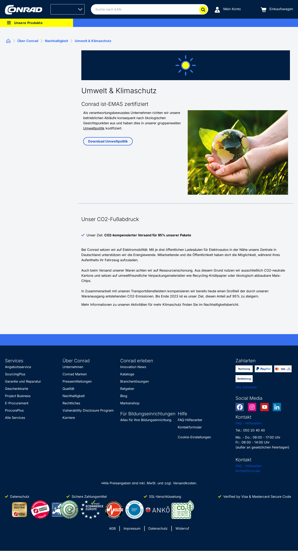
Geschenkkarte (16, 389)
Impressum (132, 528)
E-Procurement (16, 403)
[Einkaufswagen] (277, 9)
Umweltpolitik (94, 128)
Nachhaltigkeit (73, 396)
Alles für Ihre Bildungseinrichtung (145, 420)
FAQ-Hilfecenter (190, 420)
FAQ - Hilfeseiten (249, 423)
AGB (112, 528)
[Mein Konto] (227, 9)
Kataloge (127, 374)
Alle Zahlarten (246, 387)
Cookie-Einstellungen (194, 437)
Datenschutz (158, 528)
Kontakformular (190, 427)
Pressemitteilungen (77, 381)
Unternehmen (72, 367)
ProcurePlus (14, 410)
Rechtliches (71, 403)
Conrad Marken (74, 374)
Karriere (68, 418)
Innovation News (133, 367)
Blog (123, 396)
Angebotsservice (18, 367)
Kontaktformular (248, 471)
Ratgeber (127, 389)
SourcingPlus (15, 374)
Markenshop (129, 403)
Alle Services (15, 418)
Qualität (68, 389)
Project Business (17, 396)
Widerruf (182, 528)
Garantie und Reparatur (23, 381)
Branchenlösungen (134, 381)
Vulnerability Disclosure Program (88, 410)
